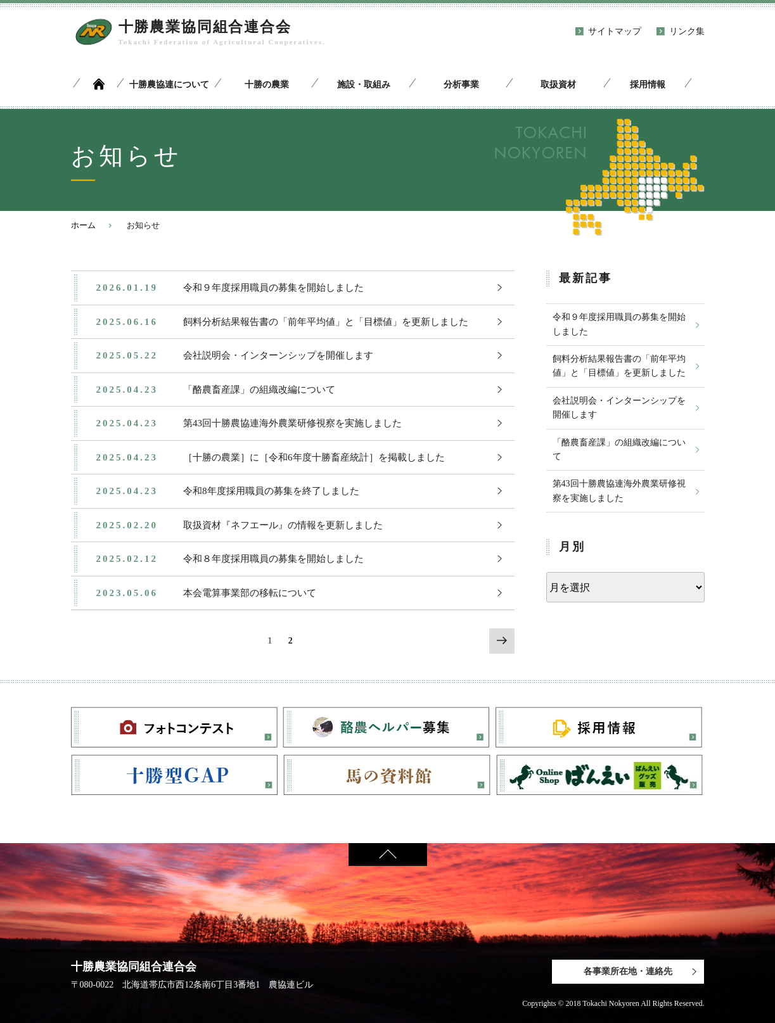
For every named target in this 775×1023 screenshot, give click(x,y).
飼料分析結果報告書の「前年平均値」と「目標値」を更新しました (619, 366)
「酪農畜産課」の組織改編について (619, 449)
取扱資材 (558, 84)
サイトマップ (614, 31)
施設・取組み (363, 84)
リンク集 (687, 31)
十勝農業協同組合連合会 (204, 27)
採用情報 (647, 84)
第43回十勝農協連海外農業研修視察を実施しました (619, 490)
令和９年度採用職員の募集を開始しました (619, 324)
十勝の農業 (267, 84)
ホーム (83, 225)
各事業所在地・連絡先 (628, 971)
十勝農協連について (169, 84)
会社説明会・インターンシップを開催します (619, 407)
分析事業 (461, 84)
